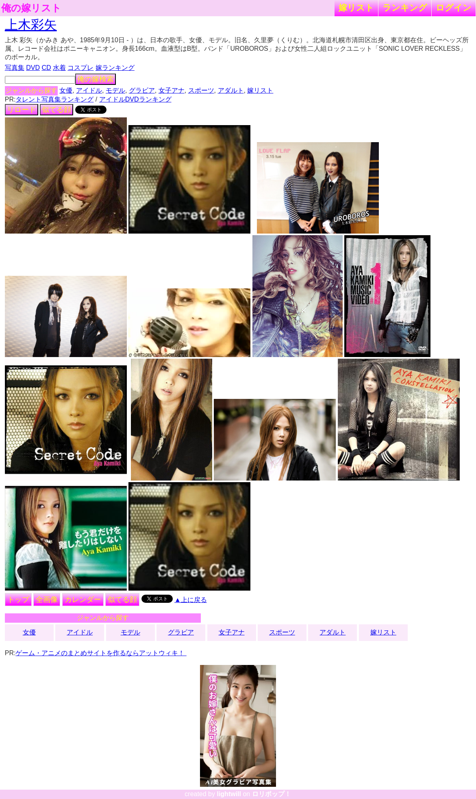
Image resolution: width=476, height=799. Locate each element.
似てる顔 (56, 110)
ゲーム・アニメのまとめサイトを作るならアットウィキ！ (100, 653)
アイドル (89, 90)
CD (46, 67)
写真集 (14, 67)
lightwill (229, 793)
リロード (21, 110)
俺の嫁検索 (95, 79)
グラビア (142, 90)
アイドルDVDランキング (135, 99)
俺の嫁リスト (31, 8)
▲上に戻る (190, 599)
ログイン (454, 7)
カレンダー (83, 599)
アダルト (231, 90)
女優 (65, 90)
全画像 (47, 599)
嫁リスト (356, 7)
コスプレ (80, 67)
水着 (59, 67)
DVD (33, 67)
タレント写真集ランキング (54, 99)
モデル (115, 90)
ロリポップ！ (271, 793)
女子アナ (172, 90)
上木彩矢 (31, 24)
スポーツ (201, 90)
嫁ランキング (115, 67)
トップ (18, 599)
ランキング (405, 7)
